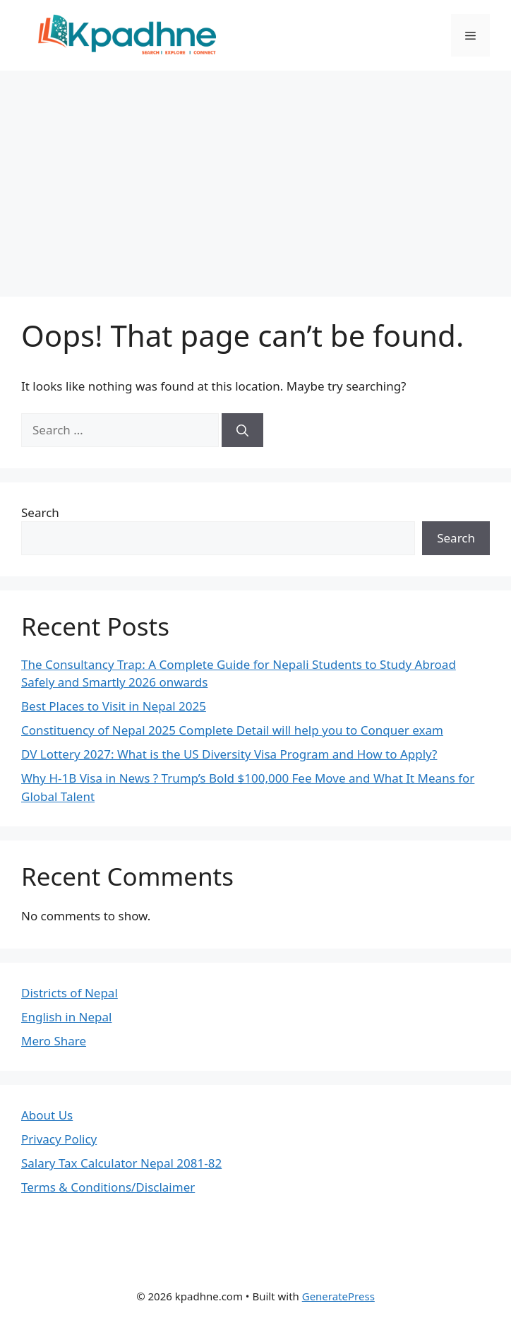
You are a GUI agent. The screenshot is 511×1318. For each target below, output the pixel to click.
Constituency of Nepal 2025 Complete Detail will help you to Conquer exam (232, 730)
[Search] (242, 430)
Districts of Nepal (69, 993)
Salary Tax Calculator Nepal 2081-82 (121, 1163)
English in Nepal (66, 1017)
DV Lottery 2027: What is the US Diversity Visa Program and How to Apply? (229, 754)
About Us (47, 1115)
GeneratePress (338, 1296)
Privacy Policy (59, 1139)
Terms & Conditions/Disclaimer (108, 1187)
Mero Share (53, 1041)
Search (40, 512)
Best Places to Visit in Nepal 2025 (113, 706)
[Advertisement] (255, 176)
